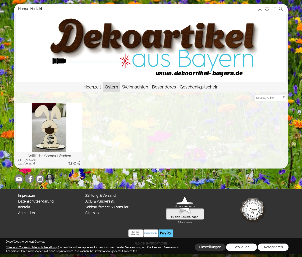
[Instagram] (40, 179)
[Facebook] (29, 179)
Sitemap (92, 213)
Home (23, 9)
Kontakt (36, 9)
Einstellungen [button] (210, 247)
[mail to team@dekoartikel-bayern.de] (19, 179)
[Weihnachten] (135, 87)
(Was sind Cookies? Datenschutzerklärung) (32, 247)
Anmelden (26, 213)
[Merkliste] (266, 8)
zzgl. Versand (26, 163)
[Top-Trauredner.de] (50, 179)
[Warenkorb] (273, 8)
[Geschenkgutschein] (199, 87)
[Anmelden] (260, 8)
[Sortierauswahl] (270, 98)
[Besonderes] (164, 87)
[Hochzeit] (92, 87)
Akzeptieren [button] (273, 247)
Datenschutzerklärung (36, 201)
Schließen (241, 247)
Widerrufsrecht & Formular (106, 207)
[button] (280, 8)
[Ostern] (111, 87)
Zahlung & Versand (100, 196)
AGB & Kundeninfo (100, 201)
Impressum (27, 196)
